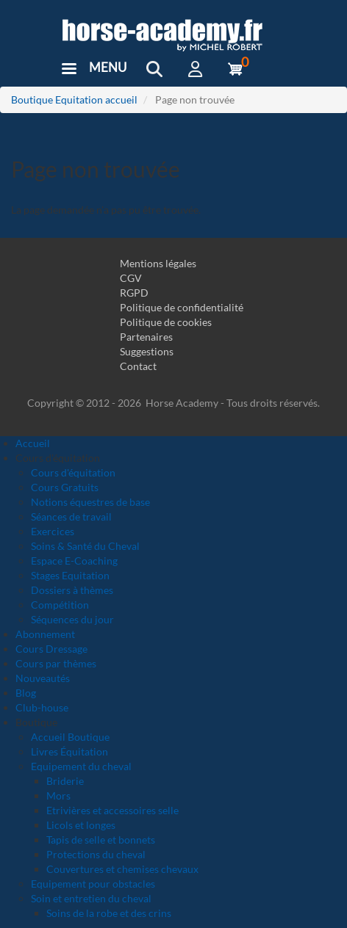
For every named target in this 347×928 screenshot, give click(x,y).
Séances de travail (71, 516)
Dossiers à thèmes (72, 590)
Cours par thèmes (55, 663)
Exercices (52, 531)
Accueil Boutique (70, 737)
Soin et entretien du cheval (91, 898)
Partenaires (146, 336)
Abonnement (45, 634)
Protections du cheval (96, 854)
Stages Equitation (70, 575)
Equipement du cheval (81, 766)
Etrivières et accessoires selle (112, 810)
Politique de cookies (166, 322)
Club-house (41, 707)
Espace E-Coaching (74, 560)
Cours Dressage (51, 648)
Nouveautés (42, 678)
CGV (131, 278)
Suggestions (147, 351)
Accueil (32, 443)
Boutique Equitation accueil (74, 99)
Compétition (60, 604)
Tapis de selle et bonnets (100, 839)
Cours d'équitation (73, 472)
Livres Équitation (69, 751)
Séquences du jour (72, 619)
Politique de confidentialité (181, 307)
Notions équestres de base (90, 502)
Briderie (65, 781)
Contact (138, 366)
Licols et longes (80, 825)
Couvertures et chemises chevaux (122, 869)
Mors (58, 795)
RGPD (134, 292)
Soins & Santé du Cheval (85, 546)
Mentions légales (158, 263)
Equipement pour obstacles (93, 883)
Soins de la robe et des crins (108, 913)
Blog (25, 692)
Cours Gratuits (65, 487)
